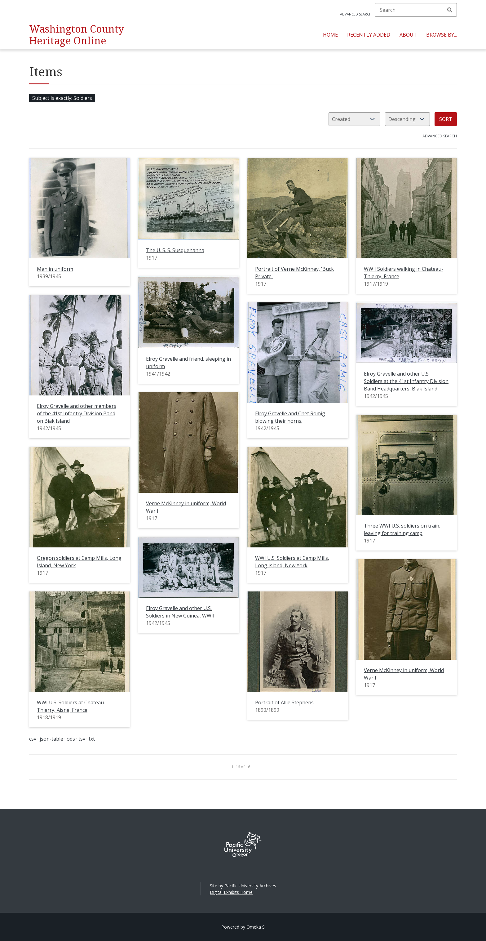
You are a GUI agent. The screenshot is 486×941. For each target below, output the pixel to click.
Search (450, 10)
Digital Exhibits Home (231, 892)
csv (32, 738)
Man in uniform (55, 268)
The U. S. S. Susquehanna (175, 250)
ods (71, 738)
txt (92, 738)
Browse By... (441, 34)
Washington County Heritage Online (76, 34)
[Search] (416, 10)
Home (330, 34)
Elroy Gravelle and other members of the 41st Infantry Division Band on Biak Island (76, 413)
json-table (51, 738)
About (408, 34)
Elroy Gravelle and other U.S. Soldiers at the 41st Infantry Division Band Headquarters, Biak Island (406, 381)
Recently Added (368, 34)
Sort (445, 119)
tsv (81, 738)
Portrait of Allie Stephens (284, 702)
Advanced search (356, 14)
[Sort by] (354, 119)
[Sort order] (407, 119)
